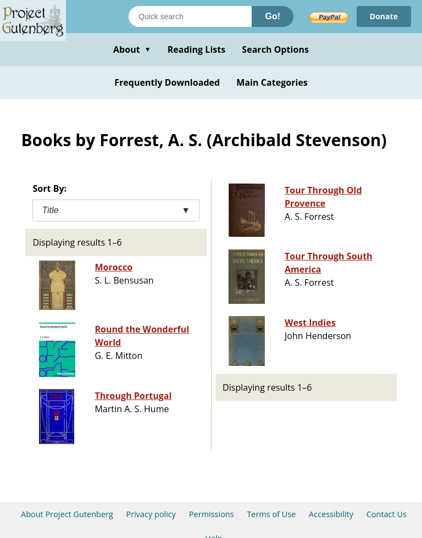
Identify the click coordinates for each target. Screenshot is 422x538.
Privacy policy (151, 514)
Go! (272, 16)
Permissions (211, 514)
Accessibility (331, 514)
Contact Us (387, 514)
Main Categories (272, 82)
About (132, 49)
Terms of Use (271, 514)
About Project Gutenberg (67, 514)
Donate (384, 16)
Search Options (275, 49)
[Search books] (190, 16)
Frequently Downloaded (167, 82)
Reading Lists (197, 49)
